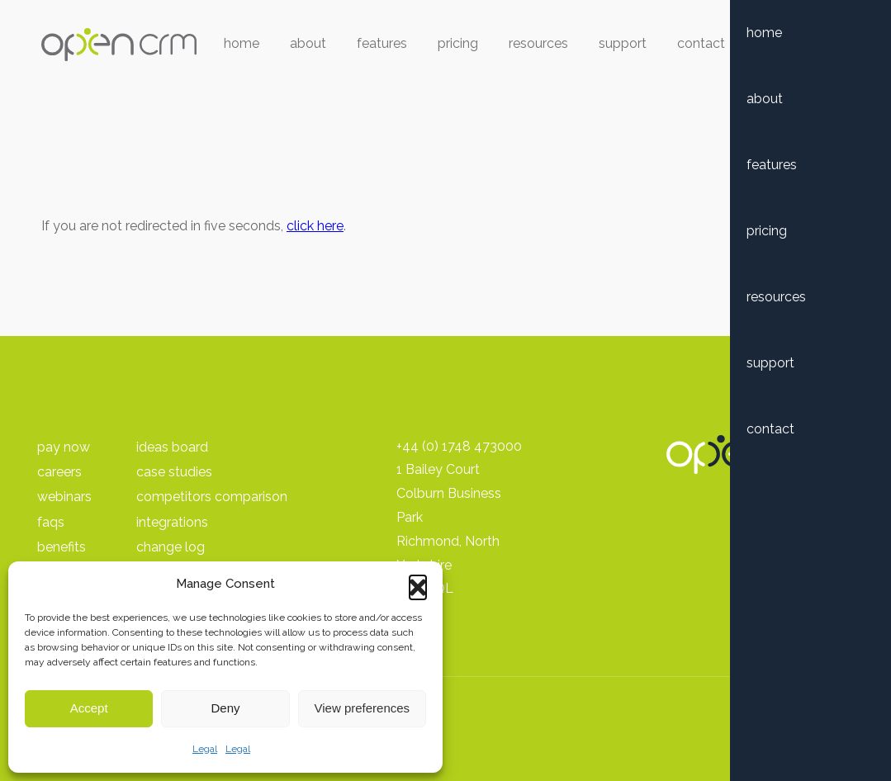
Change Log (170, 547)
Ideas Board (172, 447)
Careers (59, 472)
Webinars (64, 496)
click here (315, 226)
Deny (225, 708)
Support (623, 43)
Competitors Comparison (211, 496)
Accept (89, 708)
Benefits (61, 547)
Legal (204, 749)
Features (382, 43)
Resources (538, 43)
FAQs (50, 522)
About (308, 43)
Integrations (172, 522)
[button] (418, 583)
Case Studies (174, 472)
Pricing (458, 43)
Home (241, 43)
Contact (701, 43)
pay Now (63, 447)
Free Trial (794, 43)
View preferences (362, 708)
